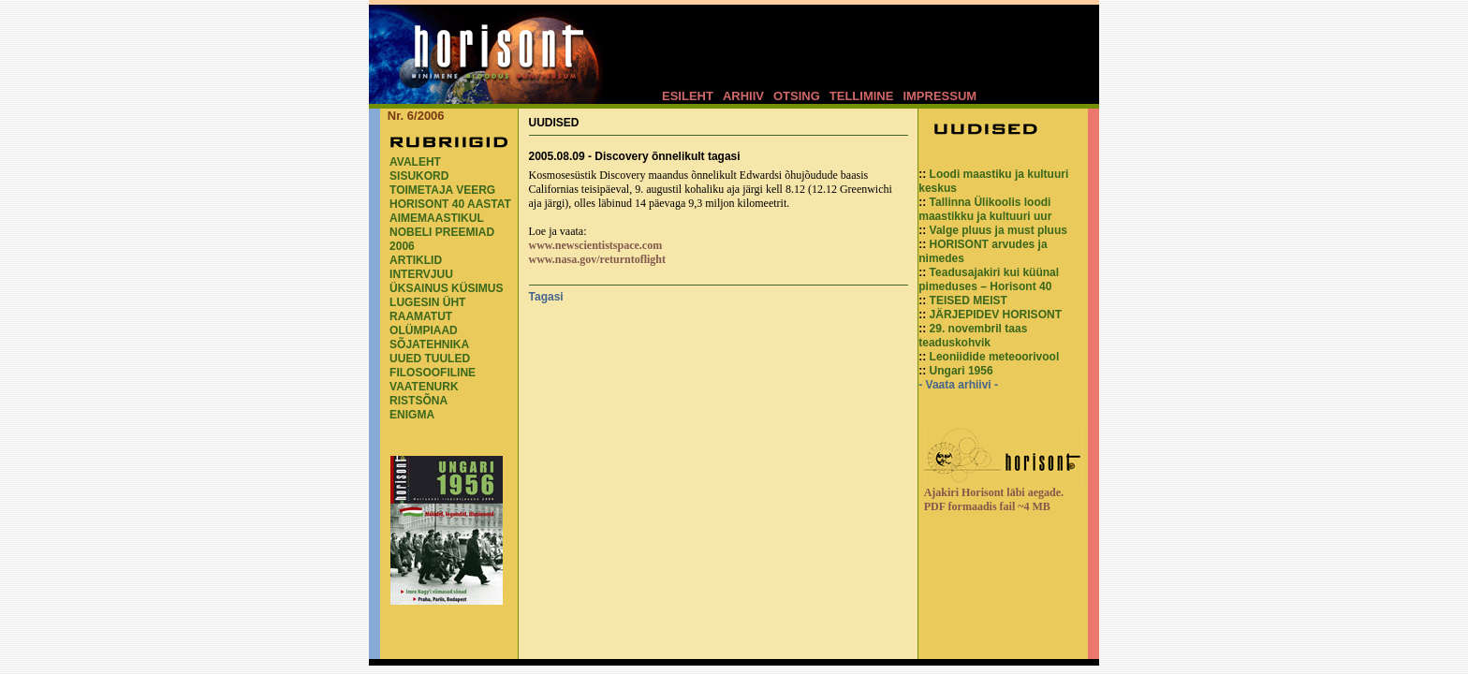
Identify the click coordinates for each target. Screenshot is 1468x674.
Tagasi (546, 296)
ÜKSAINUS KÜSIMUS (446, 288)
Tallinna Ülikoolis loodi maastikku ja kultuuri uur (984, 209)
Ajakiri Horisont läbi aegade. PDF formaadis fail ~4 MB (994, 499)
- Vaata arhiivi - (958, 384)
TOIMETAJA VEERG (442, 190)
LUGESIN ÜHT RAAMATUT (427, 309)
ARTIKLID (415, 260)
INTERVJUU (421, 274)
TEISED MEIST (968, 300)
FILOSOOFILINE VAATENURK (432, 379)
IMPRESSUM (939, 96)
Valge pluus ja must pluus (998, 230)
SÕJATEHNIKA (429, 344)
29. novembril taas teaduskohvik (972, 335)
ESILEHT (687, 96)
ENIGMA (411, 414)
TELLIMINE (861, 96)
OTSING (796, 96)
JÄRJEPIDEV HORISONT (996, 314)
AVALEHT (415, 161)
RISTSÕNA (418, 400)
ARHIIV (743, 96)
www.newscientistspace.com (596, 245)
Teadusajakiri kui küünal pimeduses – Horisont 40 (988, 279)
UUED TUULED (429, 358)
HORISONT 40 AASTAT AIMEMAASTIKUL (450, 211)
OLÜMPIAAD (423, 330)
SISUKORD (418, 176)
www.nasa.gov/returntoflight (597, 259)
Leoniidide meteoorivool (995, 356)
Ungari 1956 (961, 370)
